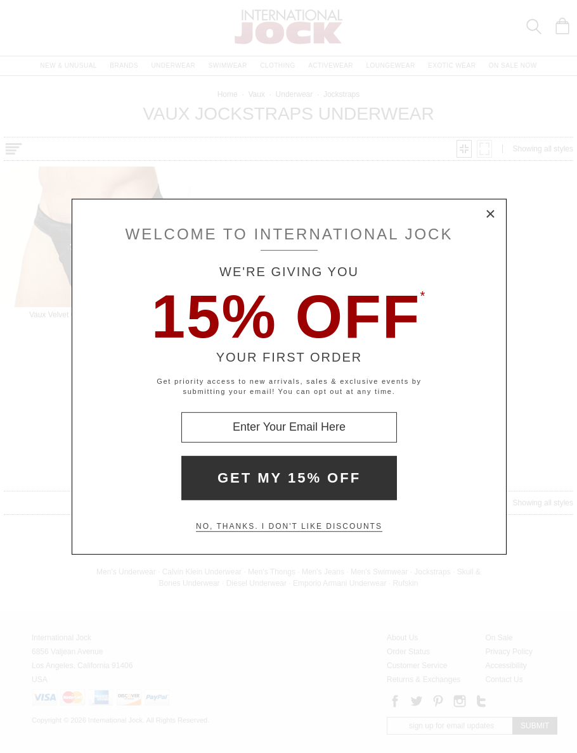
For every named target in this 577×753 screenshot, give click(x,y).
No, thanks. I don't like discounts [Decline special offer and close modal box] (289, 526)
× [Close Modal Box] (490, 214)
